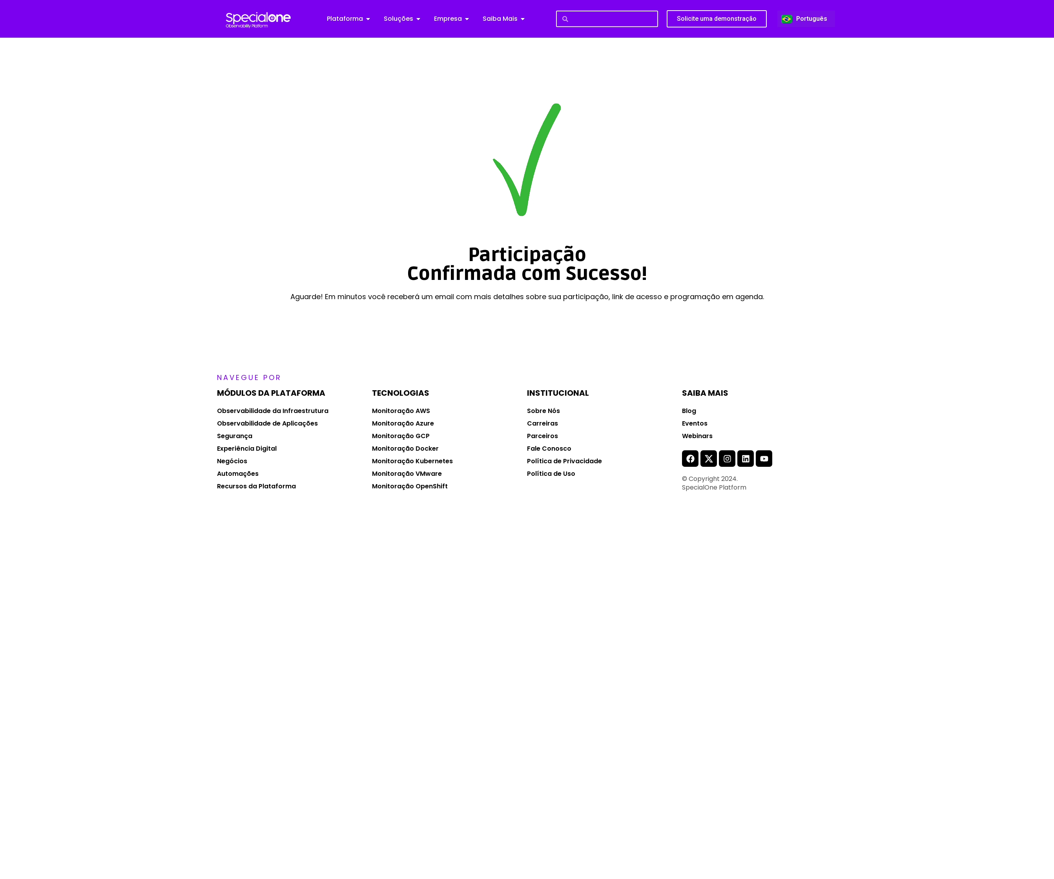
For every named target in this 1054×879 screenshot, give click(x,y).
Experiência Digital (247, 448)
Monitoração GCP (401, 435)
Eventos (695, 423)
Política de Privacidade (564, 461)
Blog (689, 410)
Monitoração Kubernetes (412, 461)
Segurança (234, 435)
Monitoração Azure (403, 423)
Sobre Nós (543, 410)
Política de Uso (551, 473)
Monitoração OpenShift (410, 486)
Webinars (697, 435)
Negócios (232, 461)
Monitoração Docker (405, 448)
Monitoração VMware (407, 473)
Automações (238, 473)
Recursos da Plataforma (256, 486)
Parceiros (542, 435)
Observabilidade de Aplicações (267, 423)
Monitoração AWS (401, 410)
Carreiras (542, 423)
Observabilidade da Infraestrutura (272, 410)
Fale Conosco (549, 448)
